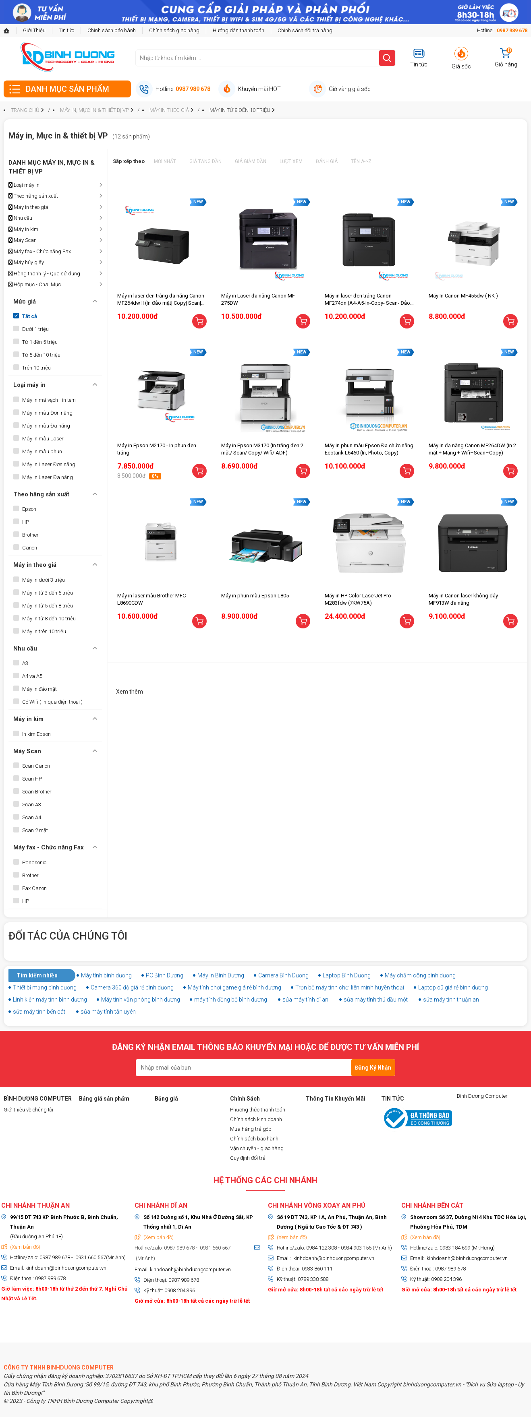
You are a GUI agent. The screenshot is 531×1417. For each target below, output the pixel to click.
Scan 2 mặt (35, 830)
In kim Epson (36, 734)
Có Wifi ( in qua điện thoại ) (52, 702)
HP (25, 522)
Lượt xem (291, 161)
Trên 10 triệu (36, 368)
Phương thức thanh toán (257, 1110)
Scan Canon (36, 766)
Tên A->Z (361, 161)
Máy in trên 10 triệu (44, 631)
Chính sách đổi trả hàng (305, 30)
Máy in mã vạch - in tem (49, 400)
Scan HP (32, 779)
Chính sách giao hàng (174, 30)
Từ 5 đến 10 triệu (41, 355)
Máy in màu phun (42, 451)
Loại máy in (23, 185)
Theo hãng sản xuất (33, 196)
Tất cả (29, 316)
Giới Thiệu (34, 30)
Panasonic (34, 862)
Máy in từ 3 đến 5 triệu (47, 593)
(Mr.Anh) (145, 1258)
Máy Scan (22, 240)
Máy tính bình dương (106, 975)
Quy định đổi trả (248, 1158)
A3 (25, 663)
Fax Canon (34, 888)
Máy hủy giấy (26, 262)
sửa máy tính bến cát (39, 1011)
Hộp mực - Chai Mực (34, 285)
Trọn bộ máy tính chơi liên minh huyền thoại (349, 987)
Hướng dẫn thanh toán (238, 30)
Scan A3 (31, 804)
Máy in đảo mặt (39, 689)
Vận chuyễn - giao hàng (257, 1148)
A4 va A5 (32, 676)
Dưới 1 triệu (35, 329)
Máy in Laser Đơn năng (48, 464)
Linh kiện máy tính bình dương (50, 999)
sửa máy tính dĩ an (305, 999)
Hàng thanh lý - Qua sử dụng (44, 274)
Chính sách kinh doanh (256, 1119)
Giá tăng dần (205, 161)
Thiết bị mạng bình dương (45, 987)
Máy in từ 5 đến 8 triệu (47, 606)
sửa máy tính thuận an (451, 999)
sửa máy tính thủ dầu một (376, 999)
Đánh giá (327, 161)
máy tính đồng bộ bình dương (230, 999)
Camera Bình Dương (283, 975)
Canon (29, 548)
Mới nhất (165, 161)
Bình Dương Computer (482, 1096)
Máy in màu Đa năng (46, 426)
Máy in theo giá (28, 207)
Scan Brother (37, 792)
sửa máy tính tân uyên (108, 1011)
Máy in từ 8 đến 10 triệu (49, 619)
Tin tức (66, 30)
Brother (30, 535)
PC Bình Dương (164, 975)
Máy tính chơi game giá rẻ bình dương (234, 987)
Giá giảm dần (250, 161)
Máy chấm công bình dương (420, 975)
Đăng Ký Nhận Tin (373, 1070)
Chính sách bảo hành (111, 30)
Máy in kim (23, 229)
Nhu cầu (20, 218)
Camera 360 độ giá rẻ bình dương (132, 987)
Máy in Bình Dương (220, 975)
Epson (29, 509)
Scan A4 (31, 817)
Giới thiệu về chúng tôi (28, 1110)
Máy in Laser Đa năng (47, 477)
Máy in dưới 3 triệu (43, 580)
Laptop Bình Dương (347, 975)
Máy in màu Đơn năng (47, 413)
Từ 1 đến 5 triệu (40, 342)
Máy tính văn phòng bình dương (140, 999)
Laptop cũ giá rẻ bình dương (453, 987)
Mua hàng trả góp (251, 1129)
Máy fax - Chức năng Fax (39, 252)
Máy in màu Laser (43, 439)
